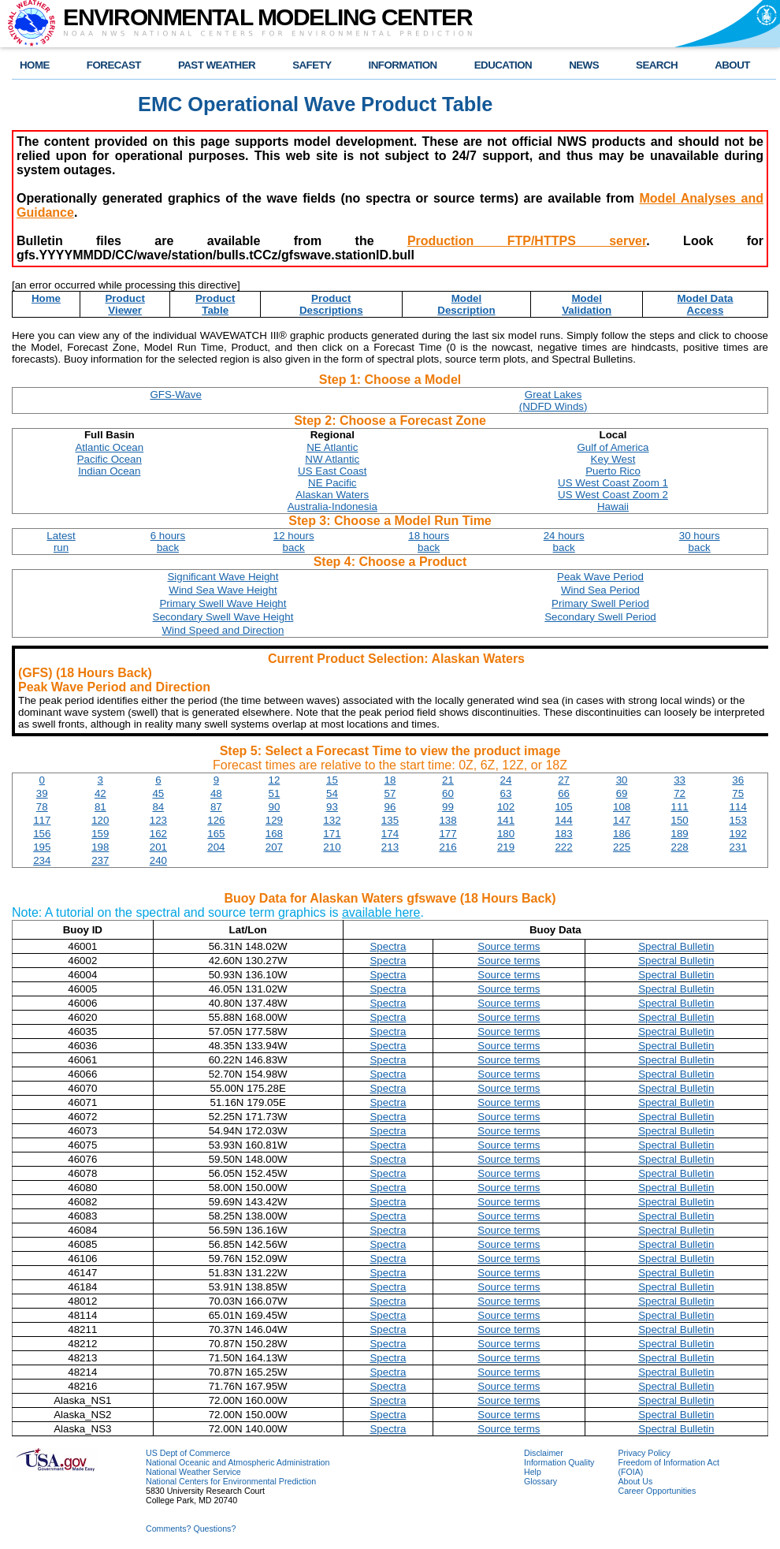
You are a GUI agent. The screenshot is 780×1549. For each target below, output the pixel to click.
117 (41, 820)
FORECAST (114, 65)
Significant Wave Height (222, 577)
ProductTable (215, 304)
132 (331, 820)
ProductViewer (124, 304)
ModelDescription (466, 304)
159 (100, 834)
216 (447, 847)
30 (622, 780)
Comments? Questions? (191, 1528)
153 (738, 820)
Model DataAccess (705, 304)
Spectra (388, 946)
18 (390, 780)
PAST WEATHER (216, 65)
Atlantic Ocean (109, 447)
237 (100, 860)
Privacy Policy (644, 1453)
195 (41, 847)
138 (447, 820)
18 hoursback (428, 541)
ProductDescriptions (331, 304)
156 (41, 834)
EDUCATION (503, 65)
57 (390, 793)
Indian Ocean (109, 471)
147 (621, 820)
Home (46, 298)
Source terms (508, 946)
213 (390, 847)
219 (505, 847)
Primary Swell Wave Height (222, 603)
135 (390, 820)
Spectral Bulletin (676, 946)
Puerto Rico (613, 471)
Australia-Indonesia (332, 506)
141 (505, 820)
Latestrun (60, 541)
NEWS (584, 65)
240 (158, 860)
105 (563, 807)
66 (564, 793)
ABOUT (732, 65)
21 (448, 780)
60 (448, 793)
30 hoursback (699, 541)
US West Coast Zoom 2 (613, 495)
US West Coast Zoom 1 (613, 483)
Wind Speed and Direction (223, 630)
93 (332, 807)
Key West (613, 459)
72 (679, 793)
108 (621, 807)
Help (532, 1471)
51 (274, 793)
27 (564, 780)
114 (738, 807)
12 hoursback (293, 541)
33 (679, 780)
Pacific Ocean (109, 459)
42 (100, 793)
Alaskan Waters (332, 495)
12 (274, 780)
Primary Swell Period (600, 603)
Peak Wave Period (600, 577)
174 (390, 834)
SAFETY (311, 65)
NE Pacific (332, 483)
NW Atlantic (332, 459)
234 (41, 860)
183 (563, 834)
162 (158, 834)
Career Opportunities (657, 1490)
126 (216, 820)
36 (738, 780)
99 (448, 807)
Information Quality (559, 1462)
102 (505, 807)
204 (216, 847)
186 (621, 834)
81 (100, 807)
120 (100, 820)
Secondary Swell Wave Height (223, 617)
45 (158, 793)
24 (506, 780)
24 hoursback (564, 541)
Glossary (540, 1481)
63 (506, 793)
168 (274, 834)
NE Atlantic (332, 447)
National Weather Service (193, 1471)
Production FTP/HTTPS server (526, 241)
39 (42, 793)
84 (158, 807)
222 (563, 847)
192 (738, 834)
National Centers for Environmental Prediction (231, 1481)
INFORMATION (403, 65)
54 (332, 793)
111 (680, 807)
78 (42, 807)
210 (331, 847)
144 (563, 820)
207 (274, 847)
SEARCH (657, 65)
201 (158, 847)
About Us (635, 1481)
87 (216, 807)
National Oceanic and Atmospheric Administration (237, 1462)
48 (216, 793)
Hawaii (613, 506)
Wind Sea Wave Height (223, 590)
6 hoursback (167, 541)
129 (274, 820)
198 (100, 847)
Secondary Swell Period (600, 617)
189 (680, 834)
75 (738, 793)
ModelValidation (586, 304)
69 (622, 793)
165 (216, 834)
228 (680, 847)
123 (158, 820)
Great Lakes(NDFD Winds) (553, 400)
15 (332, 780)
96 (390, 807)
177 (447, 834)
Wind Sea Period (600, 590)
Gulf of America (612, 447)
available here (381, 912)
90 (274, 807)
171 (331, 834)
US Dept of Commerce (188, 1453)
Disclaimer (543, 1453)
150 (680, 820)
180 (505, 834)
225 (621, 847)
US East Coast (332, 471)
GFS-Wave (175, 394)
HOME (35, 65)
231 (738, 847)
